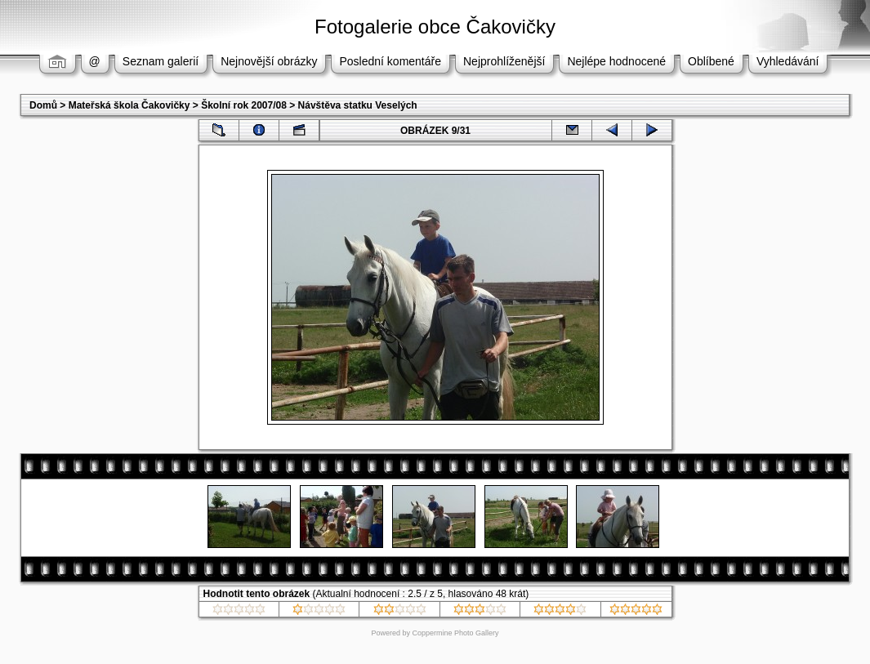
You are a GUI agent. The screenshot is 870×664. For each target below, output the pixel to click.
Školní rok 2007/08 (244, 105)
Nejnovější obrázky (269, 61)
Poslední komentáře (390, 61)
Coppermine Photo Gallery (455, 633)
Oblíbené (711, 61)
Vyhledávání (787, 61)
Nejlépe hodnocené (616, 61)
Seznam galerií (161, 61)
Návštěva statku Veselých (357, 105)
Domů (43, 105)
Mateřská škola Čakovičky (129, 105)
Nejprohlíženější (504, 61)
